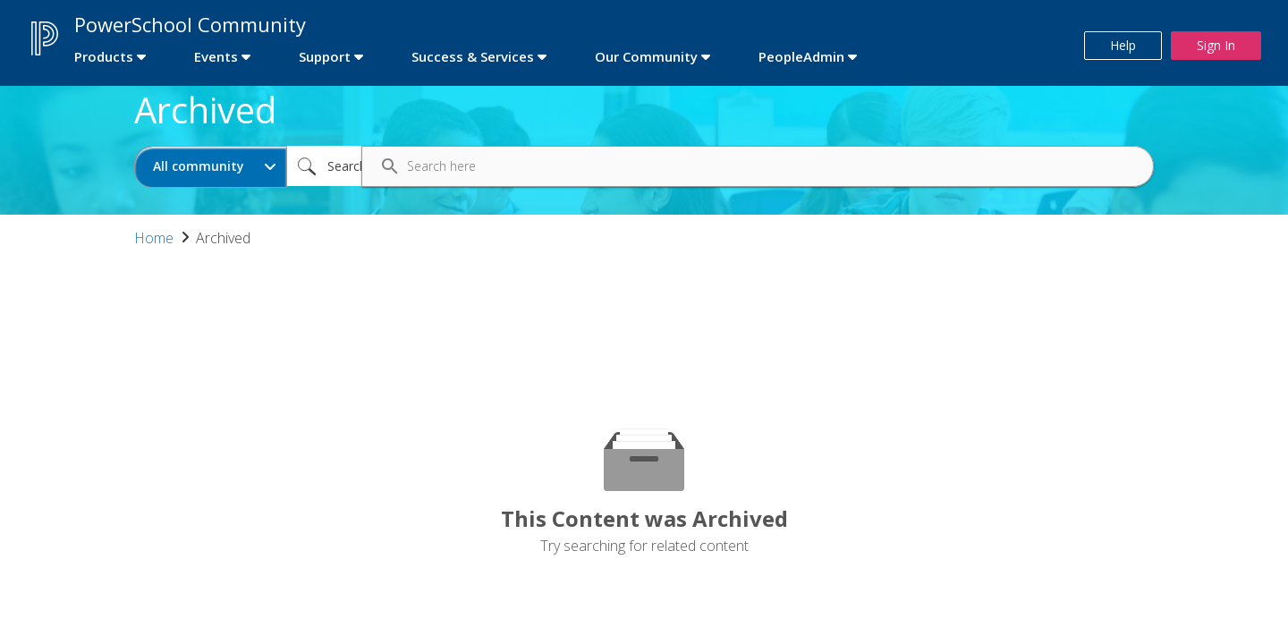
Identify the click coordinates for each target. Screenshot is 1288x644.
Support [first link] (325, 56)
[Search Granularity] (210, 167)
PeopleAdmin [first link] (801, 56)
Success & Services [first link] (472, 56)
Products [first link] (103, 56)
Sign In (1216, 45)
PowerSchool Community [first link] (190, 24)
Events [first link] (216, 56)
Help (1123, 45)
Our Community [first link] (646, 56)
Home (154, 238)
